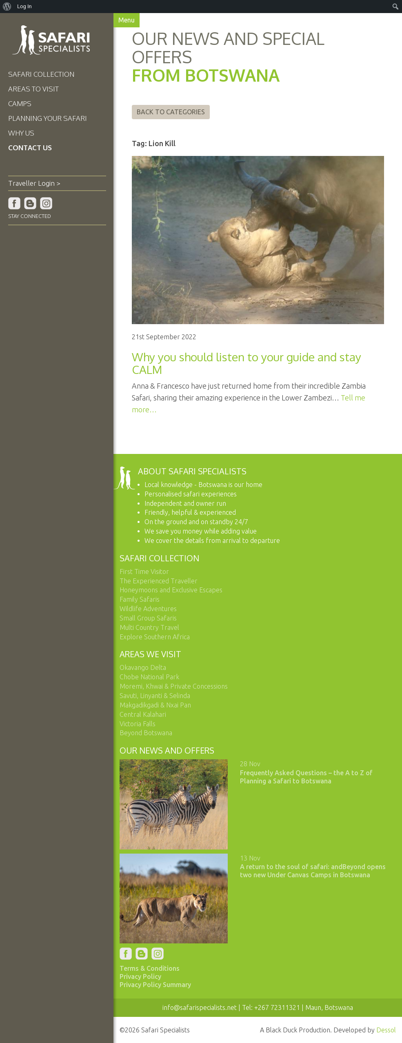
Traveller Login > (34, 183)
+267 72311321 (277, 1006)
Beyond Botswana (146, 732)
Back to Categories (171, 112)
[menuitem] (7, 6)
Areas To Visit (33, 89)
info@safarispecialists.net (200, 1006)
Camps (19, 103)
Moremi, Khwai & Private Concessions (174, 685)
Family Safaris (140, 599)
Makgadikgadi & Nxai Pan (156, 704)
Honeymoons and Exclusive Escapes (171, 589)
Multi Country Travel (150, 627)
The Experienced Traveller (159, 580)
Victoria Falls (138, 723)
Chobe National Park (150, 676)
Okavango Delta (143, 667)
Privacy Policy (141, 975)
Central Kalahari (143, 714)
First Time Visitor (145, 571)
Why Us (21, 133)
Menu (127, 20)
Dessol (386, 1029)
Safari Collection (41, 74)
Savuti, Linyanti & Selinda (155, 695)
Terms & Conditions (150, 967)
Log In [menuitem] (24, 6)
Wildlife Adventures (149, 608)
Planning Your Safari (47, 118)
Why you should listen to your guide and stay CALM (247, 362)
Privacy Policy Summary (156, 983)
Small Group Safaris (149, 617)
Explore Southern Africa (155, 636)
